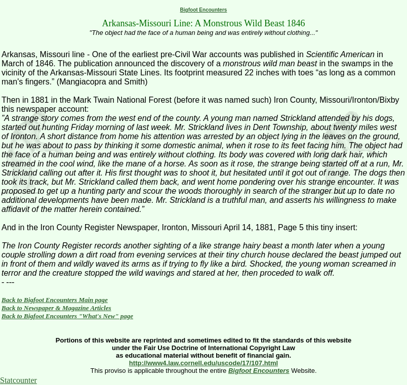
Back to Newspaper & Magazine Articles (56, 308)
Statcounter (18, 380)
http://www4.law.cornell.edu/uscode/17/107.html (203, 363)
